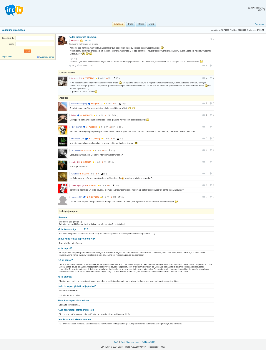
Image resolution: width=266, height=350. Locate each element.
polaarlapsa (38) (78, 185)
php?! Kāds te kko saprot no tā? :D (76, 238)
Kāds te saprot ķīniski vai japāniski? (77, 286)
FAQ (116, 342)
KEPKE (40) (76, 127)
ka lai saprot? (65, 248)
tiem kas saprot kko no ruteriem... (75, 319)
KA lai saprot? (65, 260)
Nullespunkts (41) (79, 104)
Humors (87, 40)
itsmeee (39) (76, 78)
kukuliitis (75, 174)
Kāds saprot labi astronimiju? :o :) (76, 310)
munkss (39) (76, 197)
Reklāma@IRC (148, 342)
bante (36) (75, 162)
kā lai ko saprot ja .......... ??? (73, 229)
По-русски (259, 24)
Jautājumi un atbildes (13, 30)
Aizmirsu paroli (47, 57)
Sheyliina (75, 40)
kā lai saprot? (65, 276)
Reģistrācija (7, 56)
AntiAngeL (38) (77, 139)
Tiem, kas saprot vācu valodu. (73, 300)
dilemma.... (63, 217)
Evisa (73, 115)
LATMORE (76, 150)
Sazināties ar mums (130, 342)
